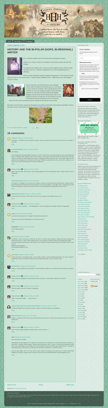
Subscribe (90, 99)
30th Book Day (82, 246)
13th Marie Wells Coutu (84, 210)
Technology (81, 310)
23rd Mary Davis (82, 231)
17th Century (81, 283)
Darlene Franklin (16, 169)
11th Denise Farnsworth (84, 206)
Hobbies (80, 302)
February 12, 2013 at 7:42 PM (25, 254)
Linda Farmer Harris (17, 180)
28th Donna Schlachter (84, 241)
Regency (80, 308)
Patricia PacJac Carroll (18, 194)
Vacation (80, 312)
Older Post (70, 385)
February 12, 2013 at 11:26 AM (33, 194)
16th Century (81, 281)
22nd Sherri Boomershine (84, 229)
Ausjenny (14, 138)
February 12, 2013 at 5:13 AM (30, 149)
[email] (90, 58)
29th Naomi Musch (83, 243)
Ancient (80, 294)
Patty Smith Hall (16, 315)
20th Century (81, 289)
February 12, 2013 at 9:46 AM (31, 169)
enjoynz (67, 403)
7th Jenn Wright (82, 198)
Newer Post (11, 385)
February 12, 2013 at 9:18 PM (31, 286)
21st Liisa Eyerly (82, 227)
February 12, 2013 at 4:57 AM (25, 138)
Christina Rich (15, 266)
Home (9, 41)
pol (12, 236)
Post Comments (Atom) (20, 388)
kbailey (13, 213)
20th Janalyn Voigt (82, 225)
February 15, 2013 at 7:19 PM (48, 305)
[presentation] (88, 94)
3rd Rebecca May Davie (84, 190)
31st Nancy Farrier (82, 248)
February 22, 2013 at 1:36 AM (22, 337)
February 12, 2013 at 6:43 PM (26, 226)
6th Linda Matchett (82, 196)
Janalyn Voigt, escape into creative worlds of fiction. (26, 305)
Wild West (80, 316)
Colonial (80, 296)
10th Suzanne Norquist (84, 204)
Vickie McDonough (17, 149)
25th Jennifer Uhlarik (83, 235)
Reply (13, 144)
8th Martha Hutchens (83, 200)
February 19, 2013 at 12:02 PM (31, 327)
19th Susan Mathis (82, 223)
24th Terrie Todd (82, 233)
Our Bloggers (29, 41)
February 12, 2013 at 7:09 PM (21, 236)
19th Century (81, 287)
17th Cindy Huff (82, 219)
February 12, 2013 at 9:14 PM (27, 266)
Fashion (80, 298)
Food (79, 300)
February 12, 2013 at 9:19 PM (31, 296)
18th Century (81, 285)
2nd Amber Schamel (83, 187)
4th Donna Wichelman (83, 192)
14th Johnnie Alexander (84, 212)
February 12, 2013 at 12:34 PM (31, 203)
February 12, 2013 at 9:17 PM (31, 276)
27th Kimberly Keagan (83, 239)
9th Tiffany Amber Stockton (85, 202)
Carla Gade (15, 254)
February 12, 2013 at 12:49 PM (24, 213)
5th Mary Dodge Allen (83, 194)
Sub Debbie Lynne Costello (85, 250)
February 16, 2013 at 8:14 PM (28, 315)
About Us (80, 291)
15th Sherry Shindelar (83, 214)
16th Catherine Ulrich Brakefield (86, 216)
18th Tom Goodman (83, 221)
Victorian (80, 314)
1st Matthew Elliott (82, 185)
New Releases (18, 41)
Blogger (78, 403)
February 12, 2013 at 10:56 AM (31, 180)
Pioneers (80, 306)
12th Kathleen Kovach (83, 208)
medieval (80, 319)
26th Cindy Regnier (83, 237)
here (90, 116)
